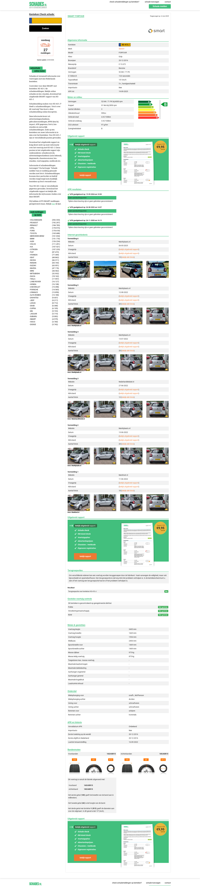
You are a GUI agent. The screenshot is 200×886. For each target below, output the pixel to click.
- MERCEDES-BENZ (44, 236)
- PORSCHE (44, 289)
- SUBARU (43, 316)
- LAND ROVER (44, 281)
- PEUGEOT (44, 222)
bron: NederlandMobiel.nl (76, 419)
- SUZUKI (44, 265)
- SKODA (44, 260)
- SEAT (44, 257)
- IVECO (43, 321)
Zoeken (45, 28)
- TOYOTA (44, 233)
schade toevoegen (152, 2)
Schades (38, 5)
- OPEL (44, 228)
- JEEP (43, 300)
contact (168, 2)
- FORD (44, 230)
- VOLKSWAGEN (44, 220)
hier (53, 204)
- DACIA (44, 276)
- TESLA (44, 279)
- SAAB (43, 305)
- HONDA (44, 284)
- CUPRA (43, 308)
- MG (43, 311)
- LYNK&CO (44, 292)
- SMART (43, 319)
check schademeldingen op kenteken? (124, 2)
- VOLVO (44, 244)
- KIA (44, 246)
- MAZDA (44, 268)
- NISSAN (44, 263)
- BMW (44, 238)
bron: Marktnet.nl (73, 512)
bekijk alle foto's (128, 257)
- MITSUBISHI (44, 273)
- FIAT (44, 252)
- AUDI (44, 241)
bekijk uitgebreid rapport (129, 249)
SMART (121, 49)
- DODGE (43, 324)
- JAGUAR (43, 313)
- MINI (44, 271)
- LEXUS (43, 303)
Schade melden (160, 6)
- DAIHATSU (43, 297)
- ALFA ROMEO (44, 295)
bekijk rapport (85, 175)
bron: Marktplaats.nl (74, 279)
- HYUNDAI (44, 254)
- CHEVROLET (44, 287)
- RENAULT (44, 225)
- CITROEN (44, 249)
